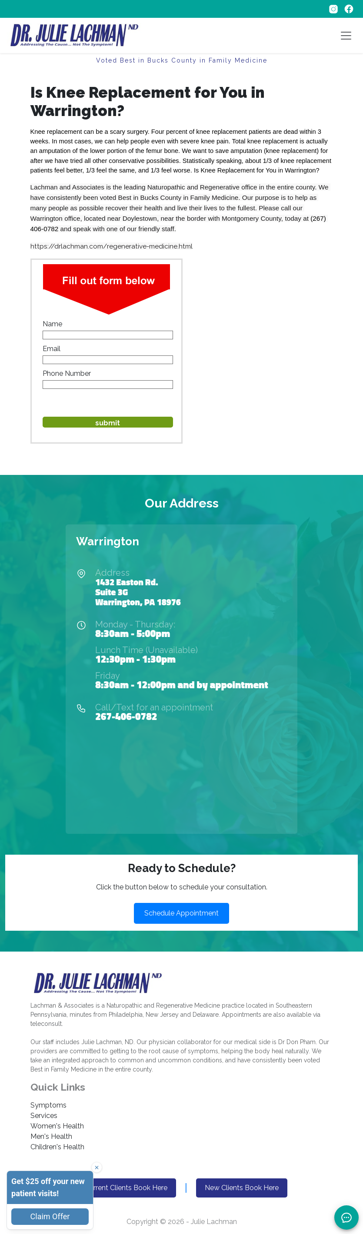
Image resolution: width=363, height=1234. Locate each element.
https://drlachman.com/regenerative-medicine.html (111, 246)
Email (51, 349)
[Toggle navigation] (346, 35)
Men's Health (51, 1136)
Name (52, 324)
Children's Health (57, 1147)
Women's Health (57, 1126)
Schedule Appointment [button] (181, 913)
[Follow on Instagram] (334, 8)
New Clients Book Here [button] (242, 1188)
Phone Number (67, 373)
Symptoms (48, 1105)
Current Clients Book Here (126, 1188)
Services (43, 1115)
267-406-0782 (126, 716)
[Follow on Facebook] (348, 8)
